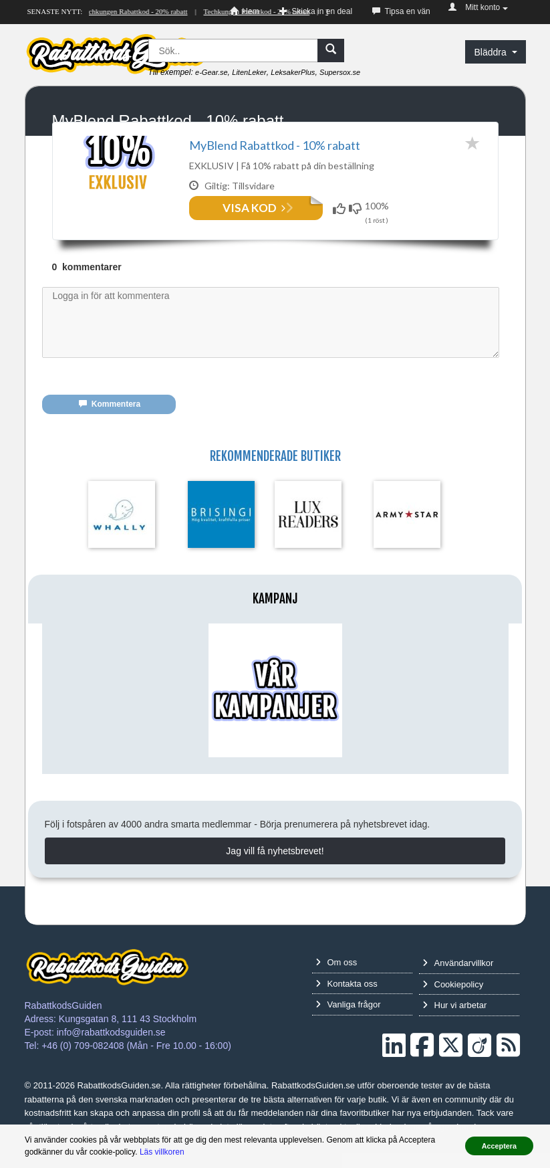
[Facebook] (422, 1061)
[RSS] (508, 1061)
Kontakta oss (346, 999)
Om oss (336, 978)
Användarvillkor (458, 978)
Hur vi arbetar (454, 1020)
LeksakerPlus (293, 72)
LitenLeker (249, 72)
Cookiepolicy (453, 1000)
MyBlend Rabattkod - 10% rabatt (274, 145)
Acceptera (499, 1146)
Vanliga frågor (348, 1020)
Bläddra (495, 52)
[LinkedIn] (394, 1061)
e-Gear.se (211, 72)
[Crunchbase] (479, 1061)
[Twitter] (450, 1061)
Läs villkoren (162, 1152)
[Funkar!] (341, 208)
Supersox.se (339, 72)
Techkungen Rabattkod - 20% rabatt (136, 11)
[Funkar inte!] (357, 208)
